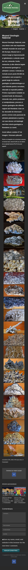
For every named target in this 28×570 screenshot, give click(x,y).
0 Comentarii (7, 502)
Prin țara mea (18, 459)
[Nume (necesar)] (14, 525)
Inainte (21, 29)
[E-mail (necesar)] (14, 529)
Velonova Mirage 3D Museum (7, 498)
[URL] (14, 534)
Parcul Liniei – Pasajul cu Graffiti (19, 498)
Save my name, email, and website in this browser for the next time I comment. (13, 543)
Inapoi (15, 29)
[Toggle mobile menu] (25, 3)
